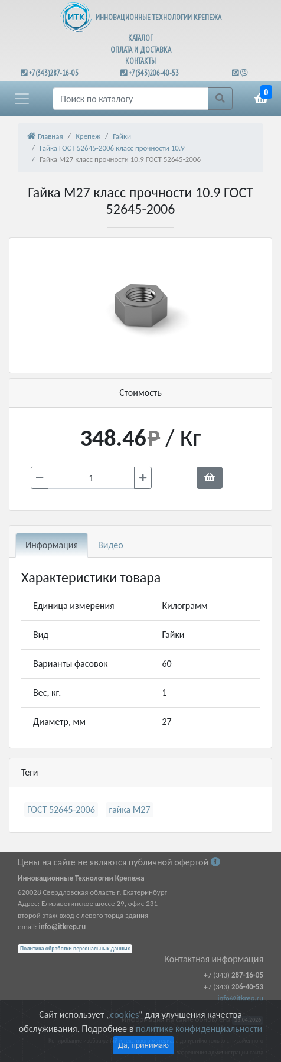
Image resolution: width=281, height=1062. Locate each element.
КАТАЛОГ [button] (140, 38)
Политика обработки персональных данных (75, 948)
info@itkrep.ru (240, 997)
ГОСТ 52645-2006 (61, 809)
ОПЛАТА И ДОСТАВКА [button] (140, 50)
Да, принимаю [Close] (143, 1045)
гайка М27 (129, 809)
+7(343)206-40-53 (154, 73)
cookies (124, 1014)
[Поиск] (130, 98)
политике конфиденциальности (199, 1028)
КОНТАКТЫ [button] (140, 61)
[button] (22, 98)
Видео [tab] (110, 544)
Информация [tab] (51, 544)
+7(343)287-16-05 (54, 73)
